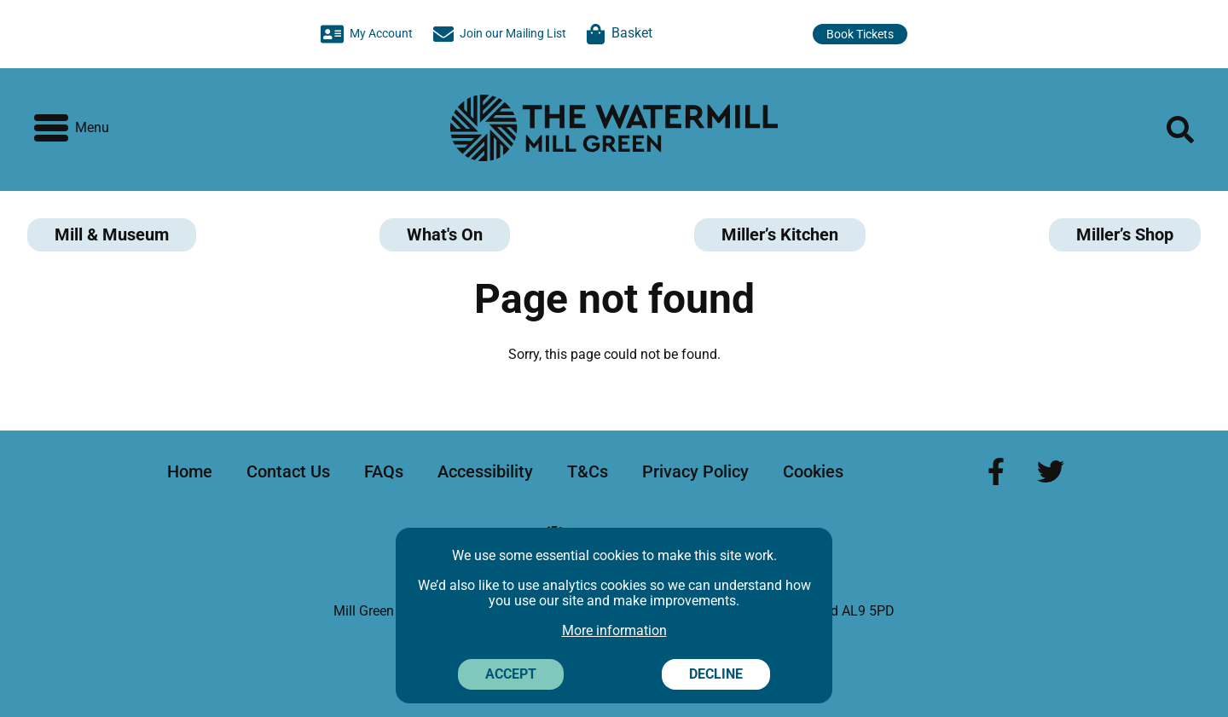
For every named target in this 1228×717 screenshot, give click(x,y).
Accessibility (485, 471)
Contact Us (288, 471)
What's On (445, 234)
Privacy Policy (695, 471)
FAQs (383, 471)
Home (189, 471)
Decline (716, 674)
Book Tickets (860, 34)
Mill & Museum (112, 234)
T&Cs (587, 471)
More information (614, 630)
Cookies (813, 471)
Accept (510, 674)
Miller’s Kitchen (779, 234)
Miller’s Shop (1124, 234)
